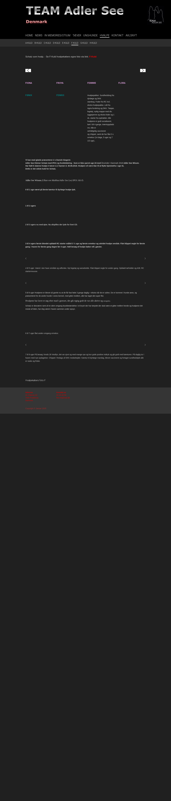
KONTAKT (117, 35)
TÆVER (77, 35)
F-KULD (74, 43)
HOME (29, 35)
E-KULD (65, 43)
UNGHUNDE (90, 35)
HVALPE (104, 35)
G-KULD (84, 43)
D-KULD (56, 43)
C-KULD (47, 43)
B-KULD (38, 43)
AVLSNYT (131, 35)
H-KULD (93, 43)
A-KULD (28, 43)
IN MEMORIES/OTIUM (57, 35)
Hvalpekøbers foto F (35, 767)
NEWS (38, 35)
